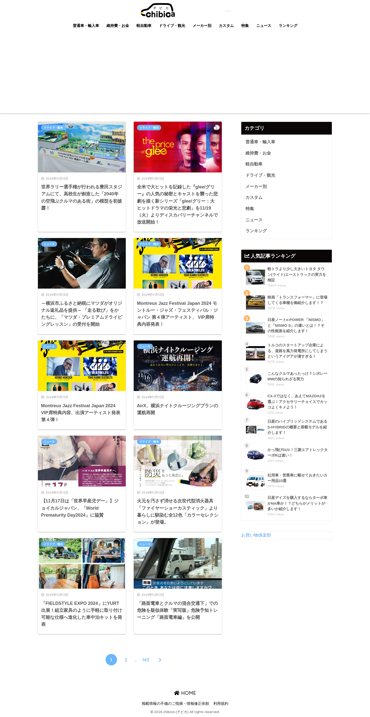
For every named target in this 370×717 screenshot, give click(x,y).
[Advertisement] (185, 76)
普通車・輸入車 (86, 25)
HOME (185, 693)
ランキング (288, 25)
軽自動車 (143, 25)
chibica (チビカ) (182, 9)
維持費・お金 (118, 25)
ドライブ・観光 (172, 25)
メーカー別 (202, 25)
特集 (245, 25)
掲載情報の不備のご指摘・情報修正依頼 (175, 704)
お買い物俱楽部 (256, 535)
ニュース (263, 25)
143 (145, 659)
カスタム (226, 25)
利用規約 (220, 704)
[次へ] (160, 659)
